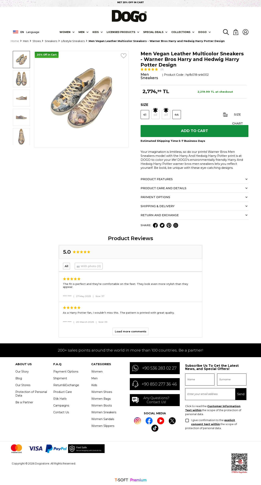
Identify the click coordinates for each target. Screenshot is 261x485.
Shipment (60, 378)
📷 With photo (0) (88, 265)
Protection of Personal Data (31, 393)
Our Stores (22, 385)
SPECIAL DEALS (153, 31)
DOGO (202, 31)
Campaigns (61, 405)
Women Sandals (102, 419)
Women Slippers (102, 425)
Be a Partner (24, 402)
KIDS (95, 31)
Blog (18, 378)
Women (65, 31)
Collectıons (180, 31)
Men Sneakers (149, 76)
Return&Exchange (66, 385)
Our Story (22, 371)
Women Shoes (101, 392)
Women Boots (101, 405)
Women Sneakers (103, 412)
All (66, 265)
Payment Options (65, 371)
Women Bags (101, 398)
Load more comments (130, 331)
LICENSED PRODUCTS (121, 31)
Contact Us (61, 412)
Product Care (62, 392)
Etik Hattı (59, 398)
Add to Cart (194, 131)
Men (81, 31)
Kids (94, 385)
